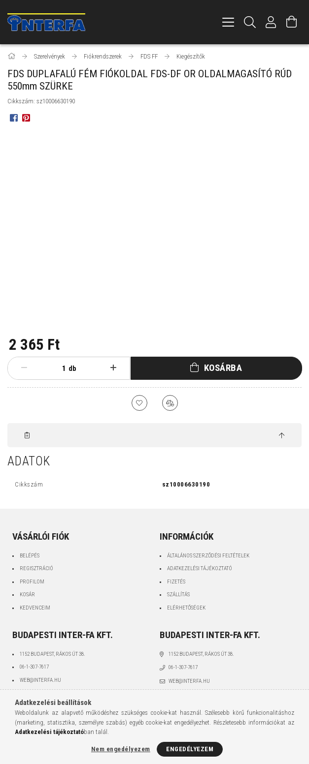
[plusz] (113, 368)
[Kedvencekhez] (139, 403)
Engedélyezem (189, 749)
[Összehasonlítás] (170, 403)
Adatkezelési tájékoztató (199, 568)
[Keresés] (250, 22)
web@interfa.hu (40, 680)
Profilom (32, 582)
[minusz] (24, 368)
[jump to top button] (281, 435)
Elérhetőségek (186, 608)
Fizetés (176, 582)
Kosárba (223, 367)
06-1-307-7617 (34, 667)
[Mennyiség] (56, 368)
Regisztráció (36, 568)
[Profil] (271, 22)
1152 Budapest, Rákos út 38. (52, 654)
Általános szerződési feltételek (208, 555)
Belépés (29, 555)
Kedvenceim (35, 608)
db (72, 368)
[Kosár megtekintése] (291, 22)
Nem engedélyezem (120, 749)
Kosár (27, 594)
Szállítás (178, 594)
